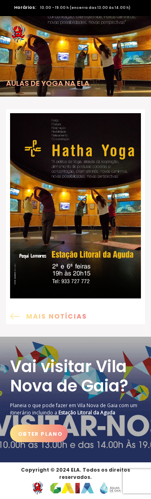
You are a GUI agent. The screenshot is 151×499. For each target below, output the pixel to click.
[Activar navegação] (134, 33)
